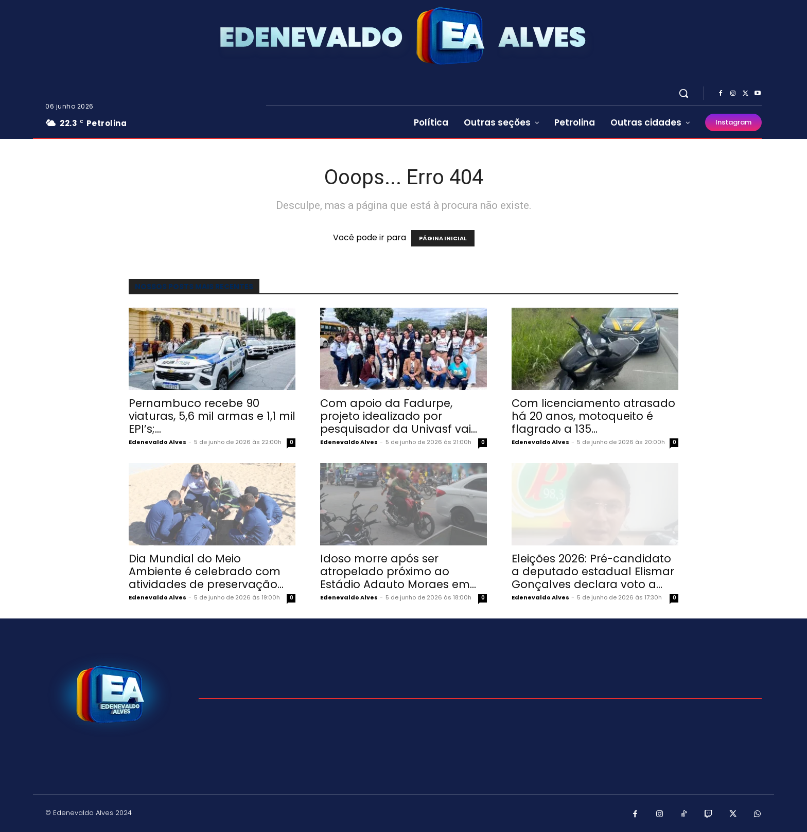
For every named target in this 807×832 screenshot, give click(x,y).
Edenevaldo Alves (157, 442)
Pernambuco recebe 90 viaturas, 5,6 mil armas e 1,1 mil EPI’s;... (212, 416)
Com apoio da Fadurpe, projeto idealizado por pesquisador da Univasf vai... (398, 416)
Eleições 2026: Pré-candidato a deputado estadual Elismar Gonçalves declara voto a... (593, 571)
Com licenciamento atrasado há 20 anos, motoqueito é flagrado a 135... (593, 416)
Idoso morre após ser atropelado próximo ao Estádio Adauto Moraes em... (398, 571)
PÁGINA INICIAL (443, 238)
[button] (683, 93)
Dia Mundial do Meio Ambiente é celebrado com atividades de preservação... (206, 571)
